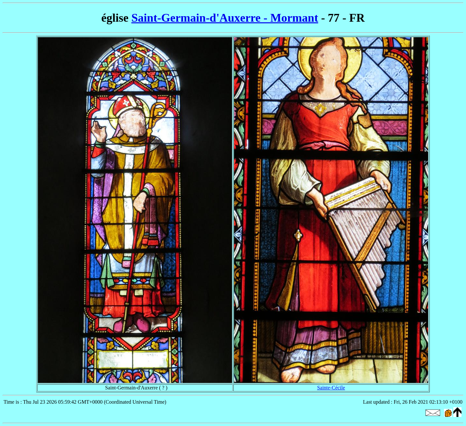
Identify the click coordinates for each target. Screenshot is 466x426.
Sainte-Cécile (331, 387)
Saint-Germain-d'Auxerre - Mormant (224, 17)
